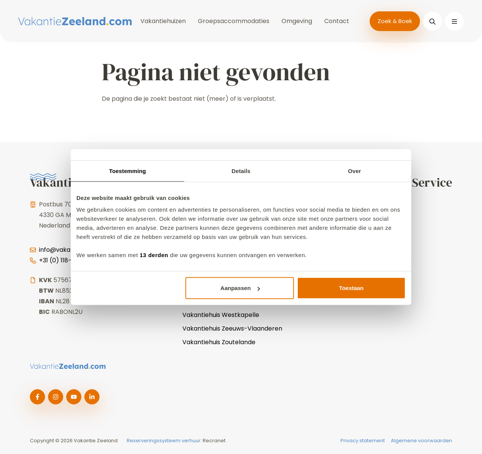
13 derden (154, 255)
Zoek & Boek (395, 21)
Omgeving (296, 21)
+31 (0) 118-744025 (67, 260)
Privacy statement (363, 440)
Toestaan (351, 288)
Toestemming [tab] (127, 170)
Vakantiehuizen (163, 21)
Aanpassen (240, 288)
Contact (336, 21)
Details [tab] (241, 170)
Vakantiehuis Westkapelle (220, 314)
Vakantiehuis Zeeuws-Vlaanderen (232, 328)
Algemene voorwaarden (421, 440)
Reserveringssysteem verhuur (164, 440)
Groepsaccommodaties (233, 21)
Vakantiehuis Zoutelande (218, 342)
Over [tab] (354, 170)
